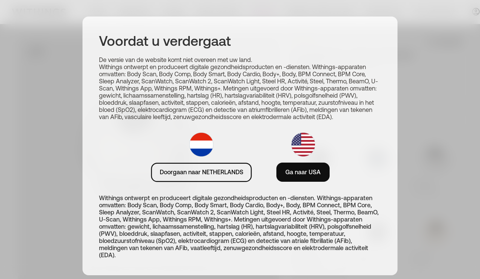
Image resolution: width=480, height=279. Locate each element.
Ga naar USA (303, 172)
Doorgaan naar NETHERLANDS (201, 172)
